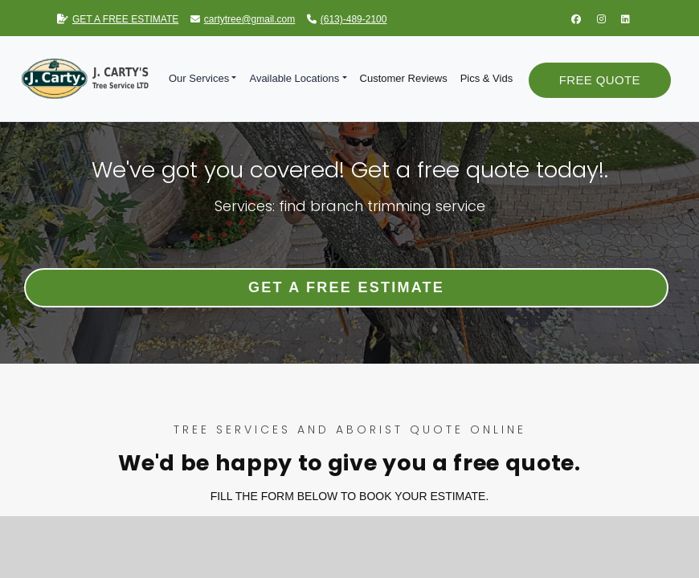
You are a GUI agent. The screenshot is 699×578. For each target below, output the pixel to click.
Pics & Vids (486, 78)
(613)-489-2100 (347, 19)
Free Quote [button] (599, 80)
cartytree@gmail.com (243, 19)
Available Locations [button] (294, 78)
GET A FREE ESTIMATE (117, 19)
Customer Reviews (404, 78)
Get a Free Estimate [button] (346, 287)
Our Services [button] (199, 78)
